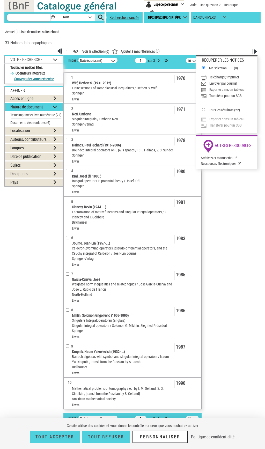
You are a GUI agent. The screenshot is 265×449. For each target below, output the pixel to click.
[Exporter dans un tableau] (229, 89)
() (135, 51)
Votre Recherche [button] (26, 59)
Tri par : (72, 60)
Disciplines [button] (19, 173)
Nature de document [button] (26, 107)
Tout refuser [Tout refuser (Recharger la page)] (106, 437)
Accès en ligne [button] (21, 98)
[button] (52, 17)
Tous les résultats (221, 109)
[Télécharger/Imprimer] (229, 77)
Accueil (10, 31)
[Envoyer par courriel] (229, 83)
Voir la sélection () (95, 51)
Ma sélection (218, 67)
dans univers (204, 18)
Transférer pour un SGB (225, 95)
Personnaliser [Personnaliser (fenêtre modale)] (160, 437)
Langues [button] (17, 148)
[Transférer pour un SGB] (229, 95)
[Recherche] (28, 17)
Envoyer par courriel (223, 83)
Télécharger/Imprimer (224, 77)
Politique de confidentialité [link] (212, 437)
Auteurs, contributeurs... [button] (30, 139)
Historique (231, 4)
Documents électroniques (30, 122)
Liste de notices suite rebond (39, 31)
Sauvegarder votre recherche (34, 78)
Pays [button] (14, 182)
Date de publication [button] (25, 156)
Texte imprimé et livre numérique (35, 114)
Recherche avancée (124, 17)
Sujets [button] (15, 165)
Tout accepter (54, 437)
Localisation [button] (20, 130)
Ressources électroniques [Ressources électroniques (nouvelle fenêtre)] (218, 163)
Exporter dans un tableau (227, 89)
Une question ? (210, 4)
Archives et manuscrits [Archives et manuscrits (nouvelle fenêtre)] (216, 157)
